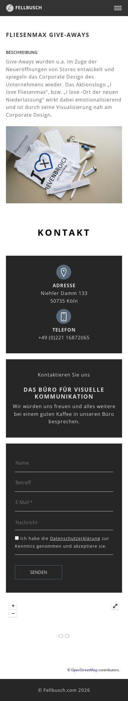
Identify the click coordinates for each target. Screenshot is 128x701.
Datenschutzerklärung (75, 538)
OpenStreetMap (84, 669)
